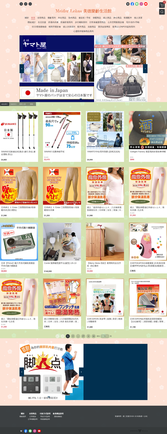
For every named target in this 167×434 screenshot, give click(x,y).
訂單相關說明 (32, 419)
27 (83, 336)
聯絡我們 (23, 416)
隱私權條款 (58, 416)
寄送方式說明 (45, 416)
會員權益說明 (58, 414)
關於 (22, 414)
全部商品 (32, 414)
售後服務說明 (45, 419)
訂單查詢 (33, 416)
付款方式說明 (45, 414)
